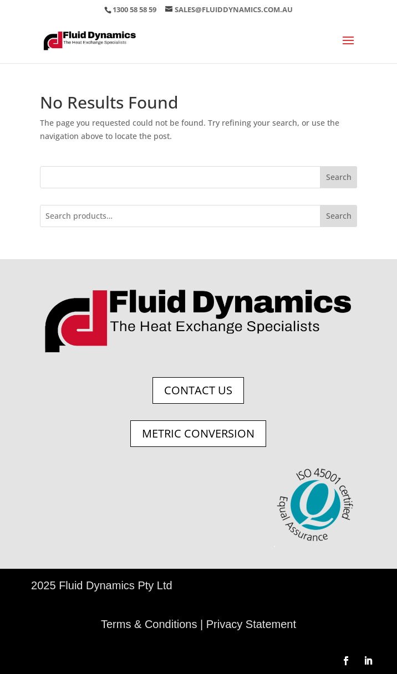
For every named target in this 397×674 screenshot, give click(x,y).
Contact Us (198, 390)
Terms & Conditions (149, 624)
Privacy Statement (251, 624)
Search (339, 177)
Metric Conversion (198, 433)
